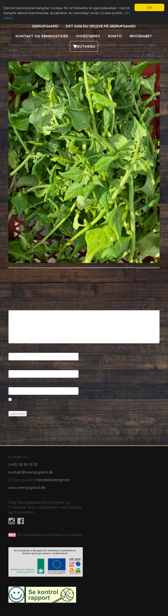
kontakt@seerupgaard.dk (30, 472)
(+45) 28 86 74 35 (23, 464)
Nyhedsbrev (88, 36)
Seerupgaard (45, 26)
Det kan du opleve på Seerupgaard (101, 26)
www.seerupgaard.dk (26, 487)
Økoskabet (141, 36)
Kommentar (19, 305)
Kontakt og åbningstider (42, 36)
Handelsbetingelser (53, 479)
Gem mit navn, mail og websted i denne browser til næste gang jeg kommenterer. (78, 405)
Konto (115, 36)
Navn (13, 348)
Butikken (86, 46)
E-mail (14, 365)
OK (149, 7)
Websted (16, 382)
